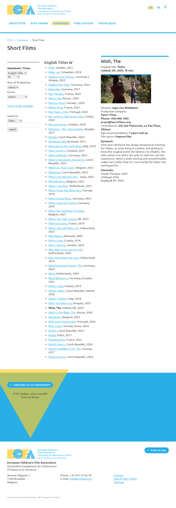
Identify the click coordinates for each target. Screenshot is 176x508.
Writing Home (57, 356)
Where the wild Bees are (63, 228)
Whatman (54, 172)
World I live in (56, 344)
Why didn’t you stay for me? (65, 249)
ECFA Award (39, 23)
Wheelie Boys (56, 181)
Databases (61, 23)
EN (150, 7)
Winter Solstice (57, 298)
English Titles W (58, 62)
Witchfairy (54, 317)
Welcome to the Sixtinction (65, 146)
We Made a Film (58, 111)
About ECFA (17, 23)
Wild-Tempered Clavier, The (65, 265)
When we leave (57, 223)
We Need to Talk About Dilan (66, 116)
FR (158, 7)
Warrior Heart (56, 102)
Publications (84, 23)
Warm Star (54, 98)
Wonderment (56, 339)
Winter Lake (55, 286)
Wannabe (54, 89)
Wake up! (54, 72)
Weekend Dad (57, 141)
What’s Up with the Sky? (63, 176)
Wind (51, 273)
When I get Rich (58, 185)
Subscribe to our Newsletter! (32, 384)
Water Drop (55, 107)
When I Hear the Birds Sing (64, 190)
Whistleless (55, 236)
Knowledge (107, 23)
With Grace (55, 326)
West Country (56, 150)
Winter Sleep (56, 290)
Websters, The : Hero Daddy (65, 129)
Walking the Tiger (59, 84)
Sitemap (119, 482)
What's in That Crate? (61, 167)
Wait (51, 67)
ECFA (10, 40)
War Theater (56, 93)
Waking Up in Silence (61, 76)
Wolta (52, 335)
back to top (158, 450)
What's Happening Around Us (66, 159)
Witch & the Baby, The (62, 312)
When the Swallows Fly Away (66, 210)
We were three (57, 124)
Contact (118, 475)
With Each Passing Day (62, 321)
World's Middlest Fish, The (64, 348)
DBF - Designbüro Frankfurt (48, 497)
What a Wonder (57, 155)
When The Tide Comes (62, 219)
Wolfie (52, 330)
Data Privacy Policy (125, 478)
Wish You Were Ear (60, 303)
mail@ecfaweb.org (80, 478)
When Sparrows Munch (62, 203)
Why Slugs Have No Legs (63, 257)
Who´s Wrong (56, 245)
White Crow (55, 240)
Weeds (52, 137)
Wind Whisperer (58, 278)
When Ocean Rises (59, 198)
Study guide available (20, 105)
